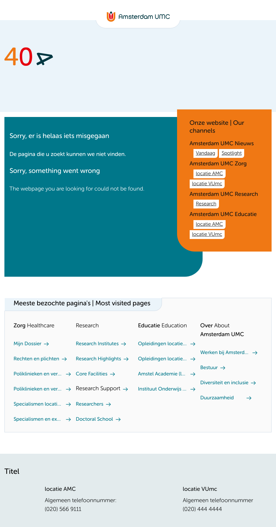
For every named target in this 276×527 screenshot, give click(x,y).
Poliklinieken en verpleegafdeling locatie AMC (38, 374)
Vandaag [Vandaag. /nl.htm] (205, 153)
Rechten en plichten (36, 359)
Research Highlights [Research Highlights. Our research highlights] (98, 359)
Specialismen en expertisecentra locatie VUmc (38, 419)
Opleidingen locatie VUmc (163, 344)
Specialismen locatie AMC (38, 404)
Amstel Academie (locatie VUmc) (163, 374)
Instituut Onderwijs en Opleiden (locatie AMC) (163, 389)
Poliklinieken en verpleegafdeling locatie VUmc (38, 389)
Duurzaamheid (217, 398)
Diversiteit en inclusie (224, 383)
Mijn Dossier (27, 344)
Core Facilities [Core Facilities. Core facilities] (91, 374)
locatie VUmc (207, 183)
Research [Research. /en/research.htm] (206, 204)
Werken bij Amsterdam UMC (225, 352)
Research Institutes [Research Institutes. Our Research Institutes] (97, 344)
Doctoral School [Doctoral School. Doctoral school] (94, 419)
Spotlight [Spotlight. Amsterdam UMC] (231, 153)
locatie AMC (209, 173)
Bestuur (209, 367)
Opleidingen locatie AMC (163, 359)
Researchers (89, 404)
